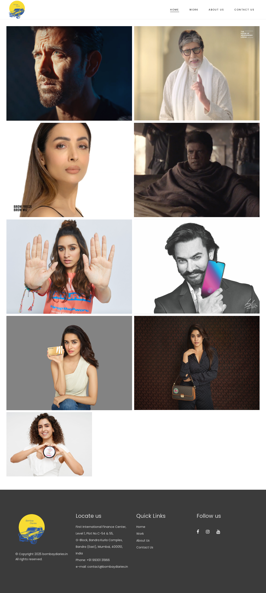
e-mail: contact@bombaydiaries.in (102, 566)
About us (143, 540)
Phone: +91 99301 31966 (93, 560)
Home (140, 527)
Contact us (144, 547)
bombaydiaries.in (55, 554)
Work (140, 533)
